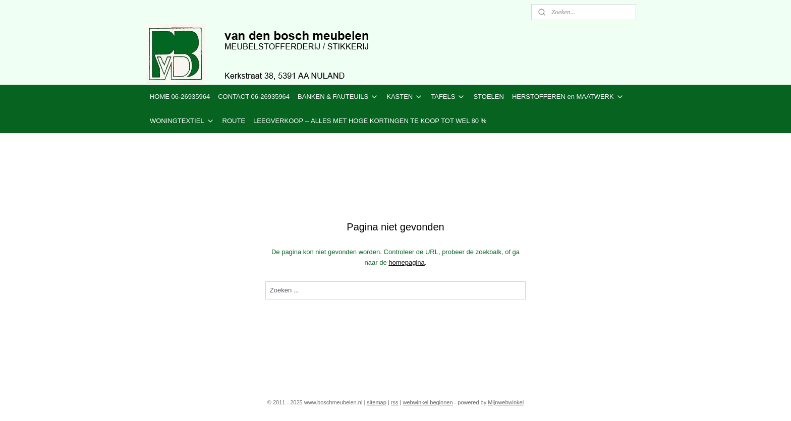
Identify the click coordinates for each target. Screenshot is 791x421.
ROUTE (234, 121)
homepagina (406, 262)
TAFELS (448, 97)
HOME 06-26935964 (180, 96)
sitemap (376, 402)
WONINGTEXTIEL (182, 121)
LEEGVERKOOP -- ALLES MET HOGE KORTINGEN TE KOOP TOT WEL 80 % (369, 121)
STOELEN (488, 96)
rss (395, 402)
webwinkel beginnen (428, 402)
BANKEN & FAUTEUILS (338, 97)
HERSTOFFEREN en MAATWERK (568, 97)
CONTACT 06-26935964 (254, 96)
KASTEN (404, 97)
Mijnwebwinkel (506, 402)
